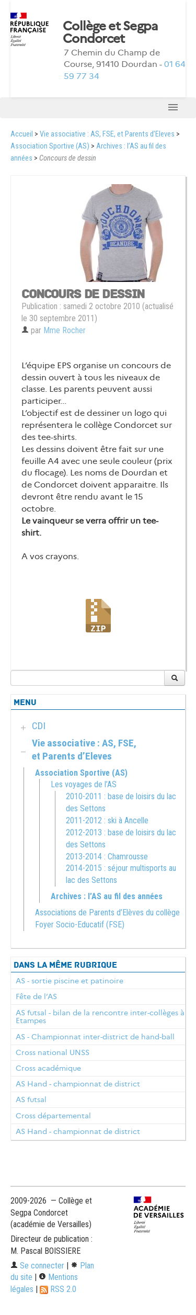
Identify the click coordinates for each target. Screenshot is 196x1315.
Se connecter (37, 1266)
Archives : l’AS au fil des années (107, 896)
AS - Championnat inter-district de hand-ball (95, 1036)
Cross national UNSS (52, 1052)
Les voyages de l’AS (84, 784)
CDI (38, 726)
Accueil (21, 134)
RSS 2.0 (58, 1289)
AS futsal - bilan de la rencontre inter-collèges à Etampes (100, 1017)
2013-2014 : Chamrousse (107, 856)
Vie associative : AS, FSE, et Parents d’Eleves (107, 134)
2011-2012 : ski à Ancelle (107, 820)
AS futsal (31, 1099)
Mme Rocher (64, 330)
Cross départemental (53, 1115)
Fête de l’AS (36, 996)
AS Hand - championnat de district (78, 1084)
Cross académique (48, 1068)
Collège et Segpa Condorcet (110, 32)
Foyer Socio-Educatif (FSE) (79, 924)
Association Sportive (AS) (49, 146)
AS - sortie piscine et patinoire (69, 980)
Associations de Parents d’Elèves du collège (107, 912)
